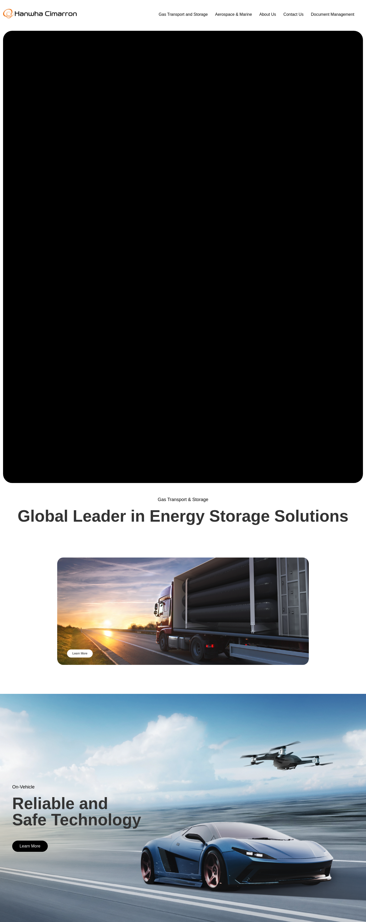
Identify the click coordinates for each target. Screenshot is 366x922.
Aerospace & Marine (233, 14)
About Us (267, 14)
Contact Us (293, 14)
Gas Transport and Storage (183, 14)
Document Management (332, 14)
